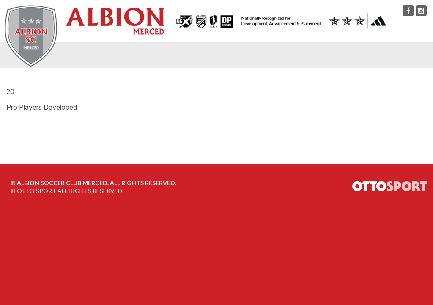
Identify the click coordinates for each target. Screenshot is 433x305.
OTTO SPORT (36, 190)
